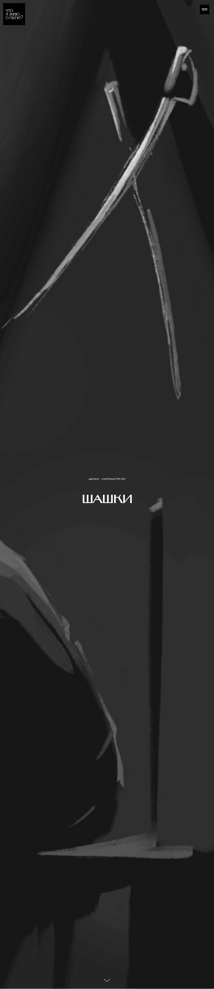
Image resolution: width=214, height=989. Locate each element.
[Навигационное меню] (204, 9)
